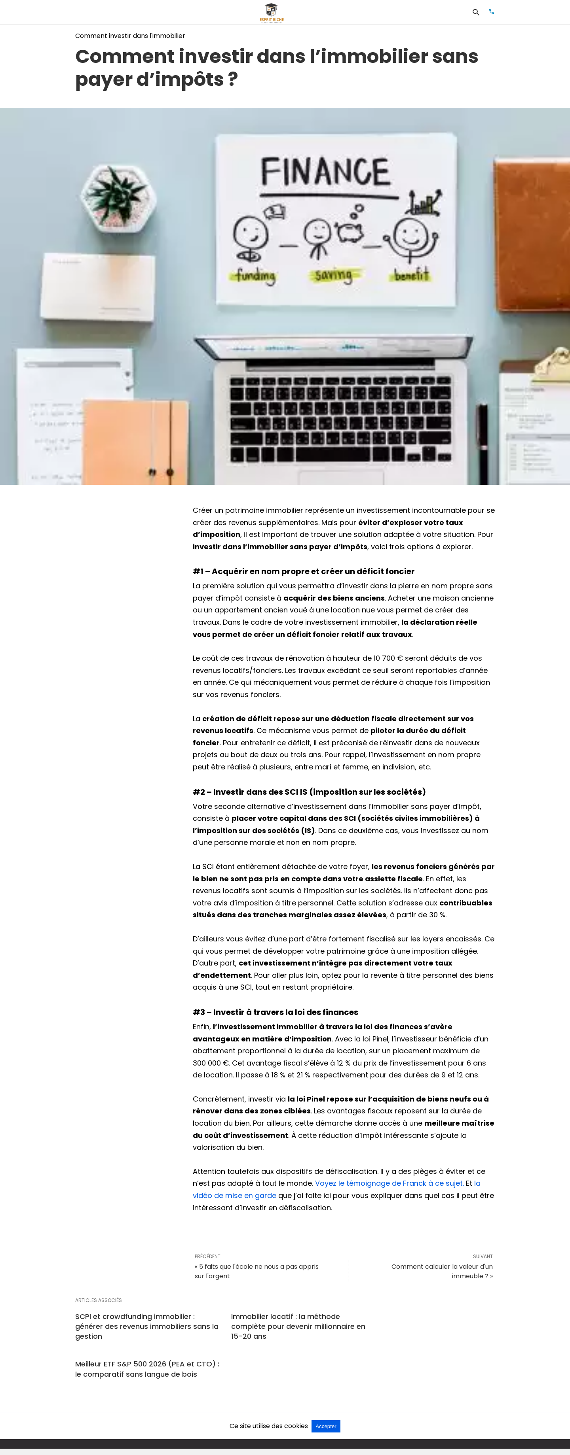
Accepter (325, 1426)
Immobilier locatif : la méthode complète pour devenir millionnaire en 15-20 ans (280, 1326)
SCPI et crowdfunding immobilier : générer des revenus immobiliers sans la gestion (135, 1326)
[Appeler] (491, 12)
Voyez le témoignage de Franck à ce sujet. (389, 1183)
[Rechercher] (476, 12)
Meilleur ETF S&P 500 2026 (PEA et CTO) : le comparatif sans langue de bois (428, 1326)
